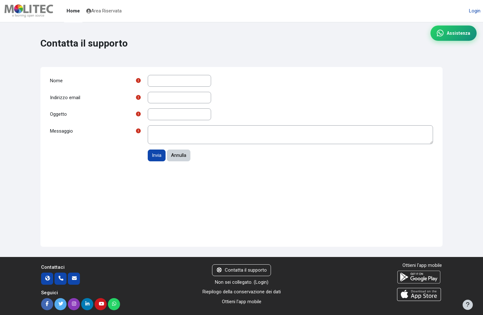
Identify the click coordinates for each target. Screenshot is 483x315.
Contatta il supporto (241, 270)
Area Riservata (104, 11)
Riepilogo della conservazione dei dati (241, 292)
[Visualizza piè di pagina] (468, 305)
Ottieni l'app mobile (241, 301)
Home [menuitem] (73, 11)
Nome (56, 81)
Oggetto (58, 114)
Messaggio (61, 131)
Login (474, 11)
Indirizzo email (65, 97)
